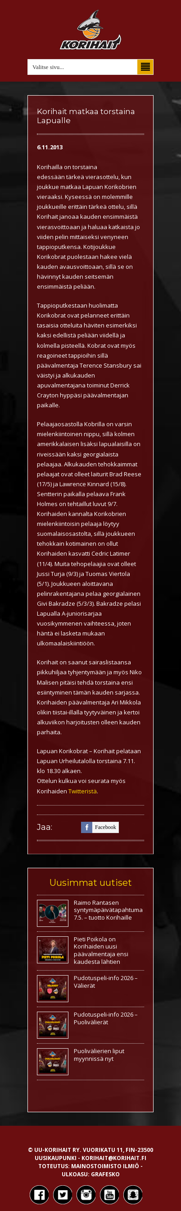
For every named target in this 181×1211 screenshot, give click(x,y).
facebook (98, 827)
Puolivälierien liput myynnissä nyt (99, 1055)
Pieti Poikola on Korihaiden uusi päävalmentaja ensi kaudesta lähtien (101, 950)
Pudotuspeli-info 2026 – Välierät (106, 982)
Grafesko (105, 1174)
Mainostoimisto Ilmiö (105, 1166)
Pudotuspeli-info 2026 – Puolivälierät (106, 1018)
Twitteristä (82, 791)
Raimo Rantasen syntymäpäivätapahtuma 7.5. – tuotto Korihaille (108, 910)
